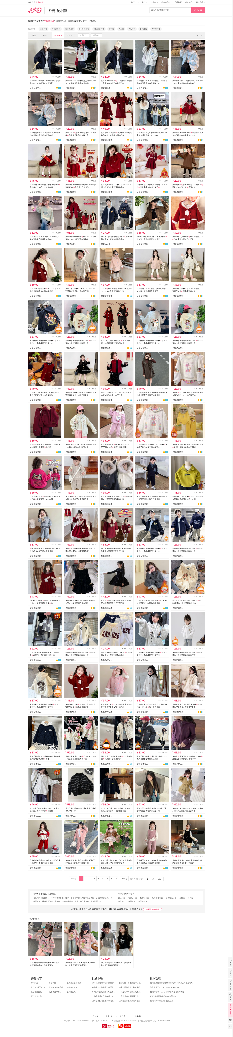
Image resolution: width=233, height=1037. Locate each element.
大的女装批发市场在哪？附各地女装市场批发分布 (104, 996)
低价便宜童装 (72, 987)
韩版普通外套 (98, 29)
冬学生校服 (155, 29)
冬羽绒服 (143, 29)
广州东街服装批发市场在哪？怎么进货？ (104, 992)
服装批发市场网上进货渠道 (103, 987)
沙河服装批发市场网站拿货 (103, 983)
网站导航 (200, 2)
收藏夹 (154, 2)
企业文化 (109, 1016)
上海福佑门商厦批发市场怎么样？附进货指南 (104, 1001)
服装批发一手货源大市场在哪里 (131, 983)
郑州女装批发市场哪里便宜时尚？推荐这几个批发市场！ (172, 983)
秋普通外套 (69, 29)
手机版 (178, 2)
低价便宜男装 (36, 992)
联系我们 (138, 1016)
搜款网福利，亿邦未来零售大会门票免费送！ (168, 992)
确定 (160, 879)
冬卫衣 (121, 29)
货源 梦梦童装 (142, 244)
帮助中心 (188, 2)
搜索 (198, 10)
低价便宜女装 (36, 996)
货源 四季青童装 (71, 88)
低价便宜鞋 (71, 992)
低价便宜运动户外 (56, 987)
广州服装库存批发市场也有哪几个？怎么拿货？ (131, 992)
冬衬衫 (111, 29)
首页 (133, 2)
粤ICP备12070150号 (99, 1021)
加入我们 (123, 1016)
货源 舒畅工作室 (35, 88)
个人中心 (142, 2)
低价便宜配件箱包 (38, 987)
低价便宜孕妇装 (55, 992)
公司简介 (94, 1016)
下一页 (124, 879)
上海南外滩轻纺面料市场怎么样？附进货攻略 (131, 996)
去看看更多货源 (152, 909)
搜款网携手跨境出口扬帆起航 (161, 1001)
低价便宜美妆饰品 (74, 983)
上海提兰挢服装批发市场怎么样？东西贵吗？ (131, 1001)
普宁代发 (52, 983)
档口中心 (165, 2)
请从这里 (35, 2)
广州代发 (34, 983)
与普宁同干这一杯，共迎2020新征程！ (165, 987)
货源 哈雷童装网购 (106, 244)
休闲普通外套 (83, 29)
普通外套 (43, 29)
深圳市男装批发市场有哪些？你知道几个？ (131, 987)
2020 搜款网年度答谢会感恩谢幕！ (164, 996)
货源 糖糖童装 (71, 140)
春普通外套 (56, 29)
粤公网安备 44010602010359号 (124, 1021)
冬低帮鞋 (131, 29)
